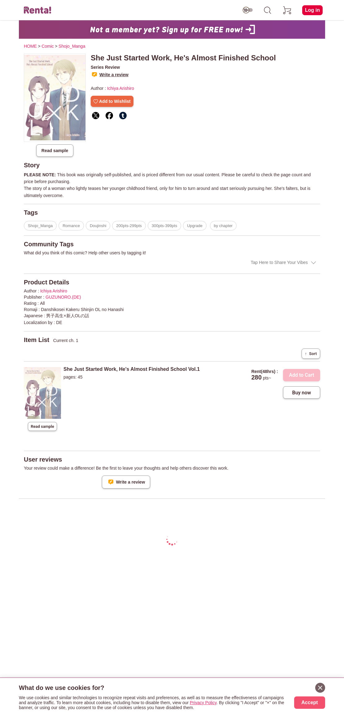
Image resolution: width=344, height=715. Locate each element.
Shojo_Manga (40, 225)
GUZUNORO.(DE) (63, 297)
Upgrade (194, 225)
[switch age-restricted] (248, 10)
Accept (309, 702)
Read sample (54, 150)
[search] (267, 10)
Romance (71, 225)
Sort (311, 353)
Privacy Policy (203, 702)
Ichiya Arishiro (120, 88)
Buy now (301, 393)
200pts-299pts (129, 225)
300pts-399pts (164, 225)
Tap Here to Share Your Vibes (279, 262)
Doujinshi (98, 225)
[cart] (287, 10)
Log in (312, 10)
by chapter (223, 225)
